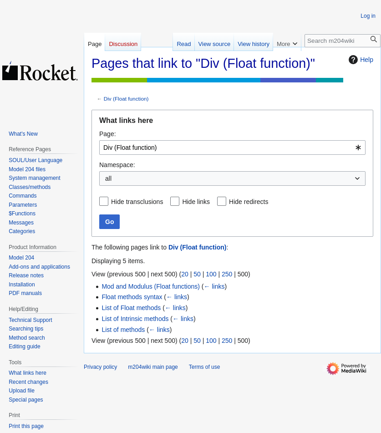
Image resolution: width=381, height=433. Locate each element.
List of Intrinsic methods (135, 318)
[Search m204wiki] (343, 40)
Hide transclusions (137, 201)
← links (214, 286)
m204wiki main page (153, 367)
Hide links (196, 201)
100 (211, 274)
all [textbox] (108, 178)
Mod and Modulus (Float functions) (151, 286)
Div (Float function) (126, 99)
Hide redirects (248, 201)
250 (227, 274)
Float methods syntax (132, 297)
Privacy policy (100, 367)
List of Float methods (131, 307)
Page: (107, 134)
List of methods (123, 329)
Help (359, 59)
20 (184, 274)
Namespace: (117, 164)
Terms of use (204, 367)
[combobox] (232, 147)
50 (197, 274)
